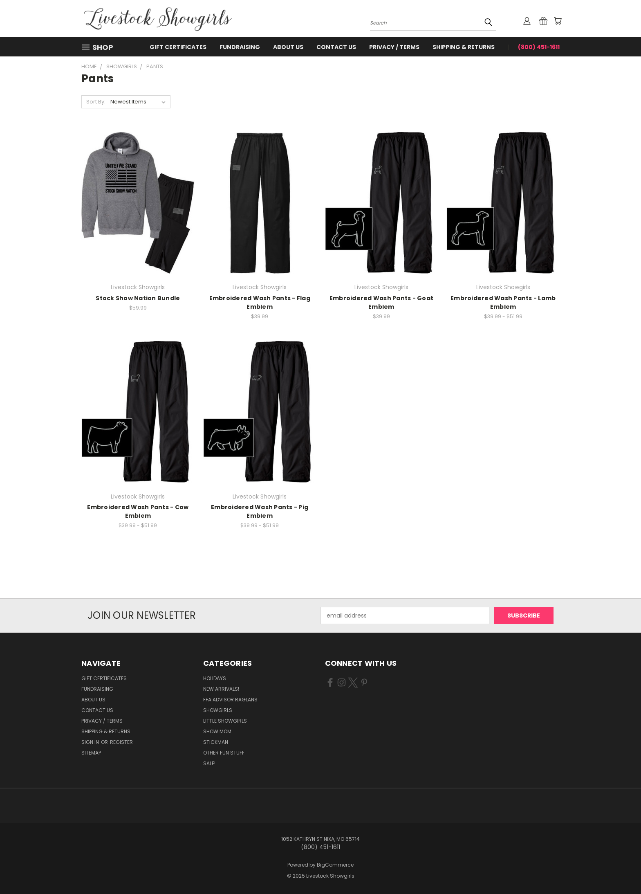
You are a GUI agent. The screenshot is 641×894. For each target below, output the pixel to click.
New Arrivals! (221, 688)
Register (121, 742)
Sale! (209, 763)
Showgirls (217, 710)
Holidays (214, 678)
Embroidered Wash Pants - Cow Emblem (137, 511)
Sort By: (95, 102)
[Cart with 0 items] (558, 21)
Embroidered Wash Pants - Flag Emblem (259, 302)
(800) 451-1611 (539, 47)
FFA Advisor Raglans (230, 699)
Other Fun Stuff (223, 752)
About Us (288, 47)
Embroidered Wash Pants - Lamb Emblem (503, 302)
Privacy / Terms (394, 47)
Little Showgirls (225, 720)
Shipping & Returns (464, 47)
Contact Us (336, 47)
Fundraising (240, 47)
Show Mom (217, 731)
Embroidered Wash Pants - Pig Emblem (259, 511)
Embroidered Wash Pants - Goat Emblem (381, 302)
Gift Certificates (178, 47)
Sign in (90, 742)
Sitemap (91, 752)
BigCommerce (335, 864)
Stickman (215, 742)
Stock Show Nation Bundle (138, 298)
